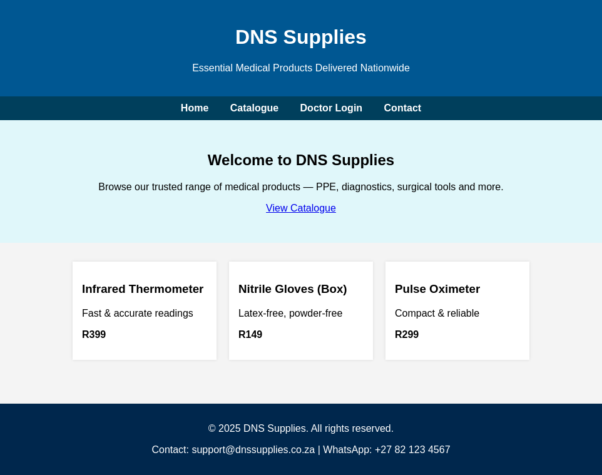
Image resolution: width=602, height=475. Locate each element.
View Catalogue (301, 208)
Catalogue (254, 108)
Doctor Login (331, 108)
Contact (403, 108)
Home (194, 108)
